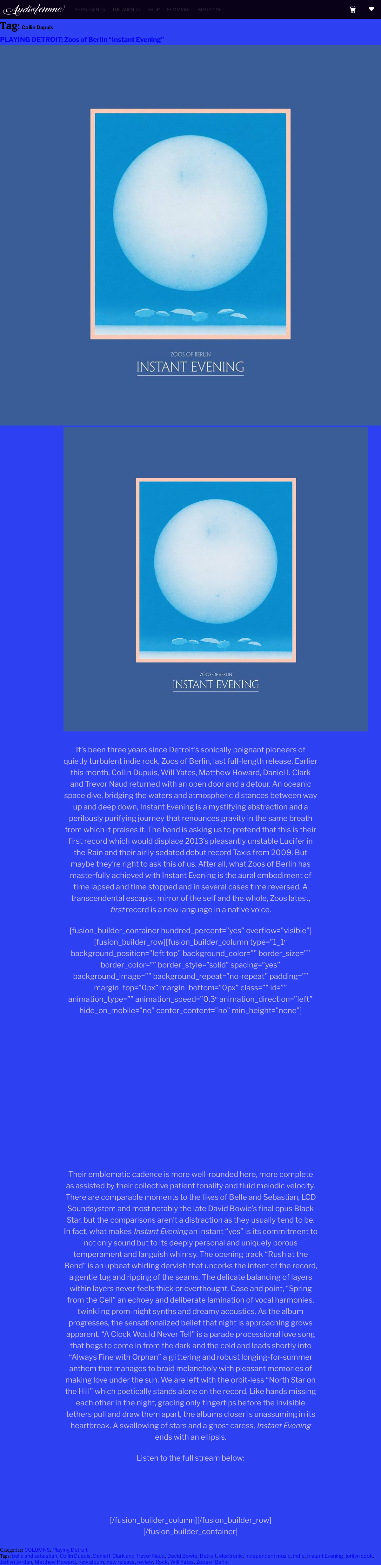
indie (298, 1556)
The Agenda (126, 9)
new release (121, 1562)
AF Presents (89, 9)
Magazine (210, 9)
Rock (162, 1562)
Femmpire (179, 9)
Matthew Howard (55, 1562)
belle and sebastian (34, 1556)
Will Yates (182, 1562)
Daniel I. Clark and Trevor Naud (129, 1556)
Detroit (208, 1556)
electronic (231, 1556)
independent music (268, 1556)
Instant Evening (325, 1556)
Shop (153, 9)
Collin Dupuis (75, 1556)
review (145, 1562)
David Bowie (182, 1556)
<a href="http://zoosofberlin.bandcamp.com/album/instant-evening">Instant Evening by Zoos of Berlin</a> (191, 1492)
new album (91, 1562)
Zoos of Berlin (212, 1562)
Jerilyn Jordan (16, 1562)
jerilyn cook (359, 1556)
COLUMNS (37, 1550)
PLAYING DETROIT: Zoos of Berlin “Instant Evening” (82, 39)
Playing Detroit (70, 1550)
